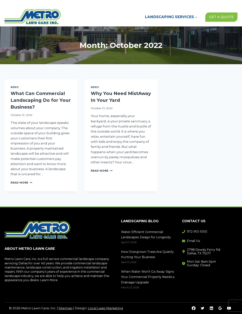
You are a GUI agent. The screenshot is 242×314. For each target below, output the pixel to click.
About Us (155, 3)
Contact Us (191, 3)
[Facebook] (194, 308)
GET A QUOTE (221, 17)
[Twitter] (202, 308)
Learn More (49, 280)
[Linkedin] (211, 308)
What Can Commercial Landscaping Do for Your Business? (41, 100)
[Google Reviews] (220, 308)
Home (136, 3)
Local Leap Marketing (105, 308)
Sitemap (65, 308)
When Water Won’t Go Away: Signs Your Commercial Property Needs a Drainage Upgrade (147, 277)
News (172, 3)
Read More (21, 182)
